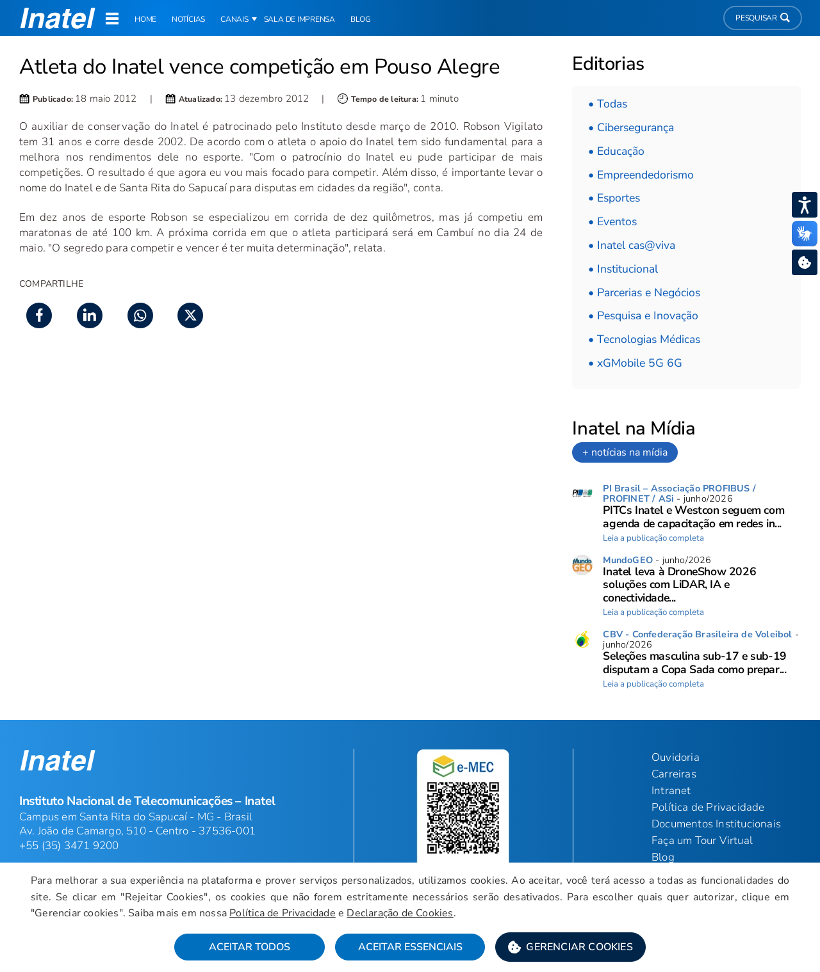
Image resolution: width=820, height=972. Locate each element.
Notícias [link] (188, 19)
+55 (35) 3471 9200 (69, 845)
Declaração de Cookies (400, 913)
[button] (570, 947)
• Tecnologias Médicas (644, 339)
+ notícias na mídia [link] (625, 452)
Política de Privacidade (282, 913)
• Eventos (612, 221)
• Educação (616, 151)
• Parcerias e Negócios (644, 292)
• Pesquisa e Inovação (643, 315)
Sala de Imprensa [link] (299, 19)
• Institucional (623, 268)
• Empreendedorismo (641, 174)
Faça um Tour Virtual (702, 840)
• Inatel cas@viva (631, 245)
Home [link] (145, 19)
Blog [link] (360, 19)
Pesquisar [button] (762, 18)
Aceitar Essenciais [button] (410, 947)
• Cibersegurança (631, 127)
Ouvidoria (676, 757)
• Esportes (614, 197)
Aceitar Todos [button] (249, 947)
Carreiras (674, 774)
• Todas (607, 103)
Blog (663, 857)
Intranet (671, 790)
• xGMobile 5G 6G (635, 362)
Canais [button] (234, 19)
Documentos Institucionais (716, 824)
